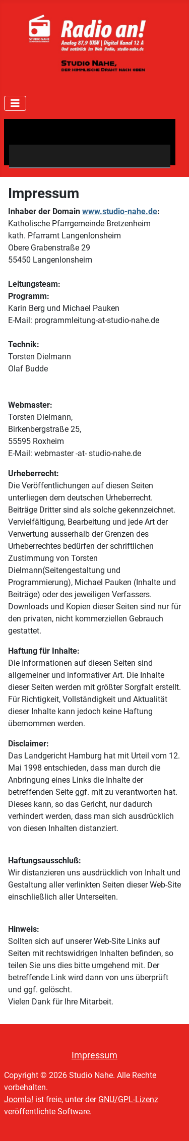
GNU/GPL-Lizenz (128, 1099)
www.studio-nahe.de (119, 211)
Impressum (94, 1055)
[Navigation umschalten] (15, 103)
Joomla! (18, 1099)
